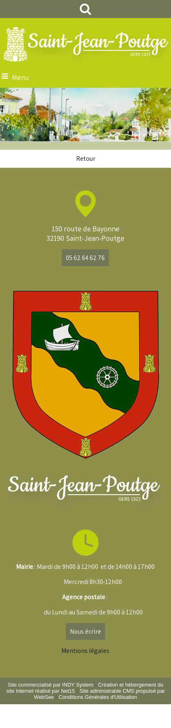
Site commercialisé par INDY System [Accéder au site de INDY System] (51, 685)
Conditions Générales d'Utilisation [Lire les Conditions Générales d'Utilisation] (98, 697)
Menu (20, 77)
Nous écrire (85, 631)
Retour (85, 158)
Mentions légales (85, 650)
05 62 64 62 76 (85, 257)
